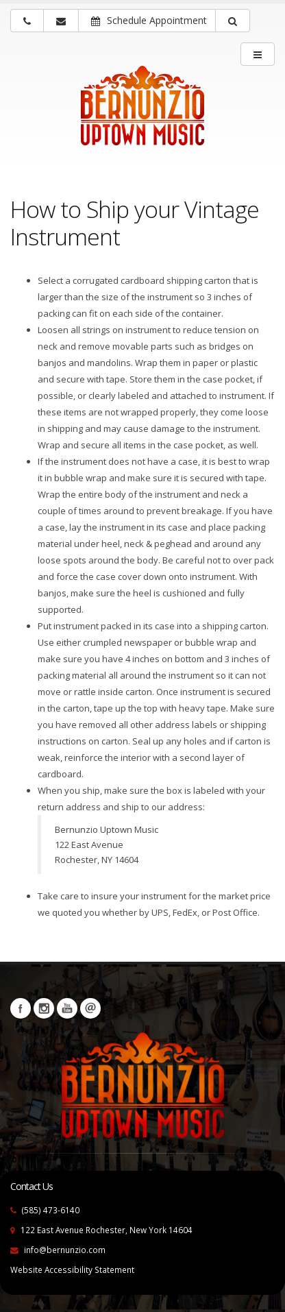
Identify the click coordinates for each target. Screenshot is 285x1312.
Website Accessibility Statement (72, 1269)
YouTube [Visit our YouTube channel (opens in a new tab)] (67, 1008)
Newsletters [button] (90, 1008)
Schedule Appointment (149, 20)
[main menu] (257, 54)
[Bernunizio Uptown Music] (142, 114)
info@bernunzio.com (65, 1249)
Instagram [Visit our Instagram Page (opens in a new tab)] (44, 1008)
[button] (232, 20)
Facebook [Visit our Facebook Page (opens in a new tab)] (20, 1008)
